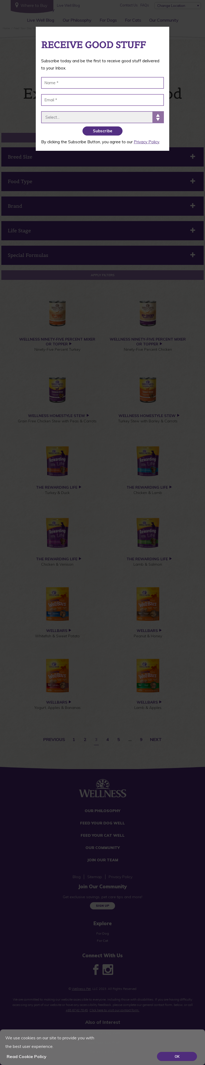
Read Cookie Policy (26, 1056)
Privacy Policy (146, 141)
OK (177, 1056)
